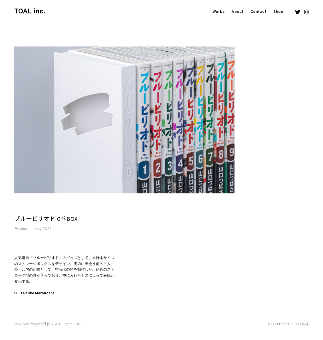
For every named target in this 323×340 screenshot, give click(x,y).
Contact (259, 11)
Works (219, 11)
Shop (278, 11)
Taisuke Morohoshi (37, 293)
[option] (124, 119)
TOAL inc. (29, 11)
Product (21, 228)
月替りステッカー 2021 (48, 324)
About (237, 11)
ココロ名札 (288, 324)
